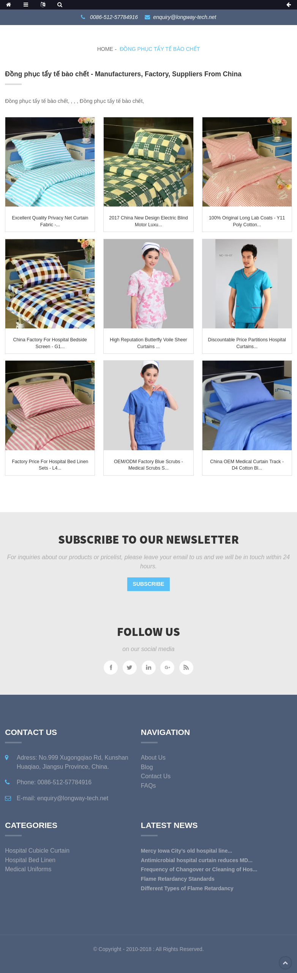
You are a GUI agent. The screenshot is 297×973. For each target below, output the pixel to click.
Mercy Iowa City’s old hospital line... (186, 851)
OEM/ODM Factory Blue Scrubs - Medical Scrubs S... (148, 465)
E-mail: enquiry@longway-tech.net (62, 798)
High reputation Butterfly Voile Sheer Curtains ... (148, 343)
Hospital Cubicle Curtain (37, 850)
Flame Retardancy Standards (178, 879)
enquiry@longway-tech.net (184, 17)
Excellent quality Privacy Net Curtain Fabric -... (50, 221)
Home (105, 49)
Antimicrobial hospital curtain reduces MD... (197, 860)
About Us (153, 757)
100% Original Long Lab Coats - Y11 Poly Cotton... (247, 221)
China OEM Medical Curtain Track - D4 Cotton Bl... (247, 465)
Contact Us (156, 776)
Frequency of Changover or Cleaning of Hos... (199, 869)
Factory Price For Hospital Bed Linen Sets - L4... (50, 465)
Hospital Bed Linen (30, 860)
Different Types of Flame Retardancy (187, 888)
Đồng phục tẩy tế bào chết (160, 49)
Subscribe (148, 584)
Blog (147, 767)
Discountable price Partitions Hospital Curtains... (247, 343)
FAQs (148, 785)
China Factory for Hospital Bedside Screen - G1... (50, 343)
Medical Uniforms (28, 869)
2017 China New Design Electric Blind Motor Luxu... (148, 221)
